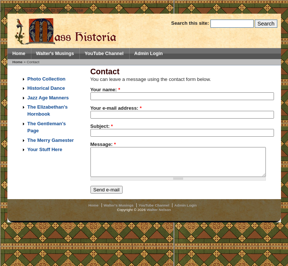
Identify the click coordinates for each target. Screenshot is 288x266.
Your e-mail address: (116, 108)
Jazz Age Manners (48, 97)
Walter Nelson (159, 215)
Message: (103, 144)
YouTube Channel (104, 53)
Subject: (101, 126)
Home (19, 53)
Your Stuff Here (44, 149)
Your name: (105, 89)
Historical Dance (46, 88)
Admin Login (148, 53)
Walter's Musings (55, 53)
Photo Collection (46, 79)
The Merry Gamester (50, 140)
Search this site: (190, 23)
